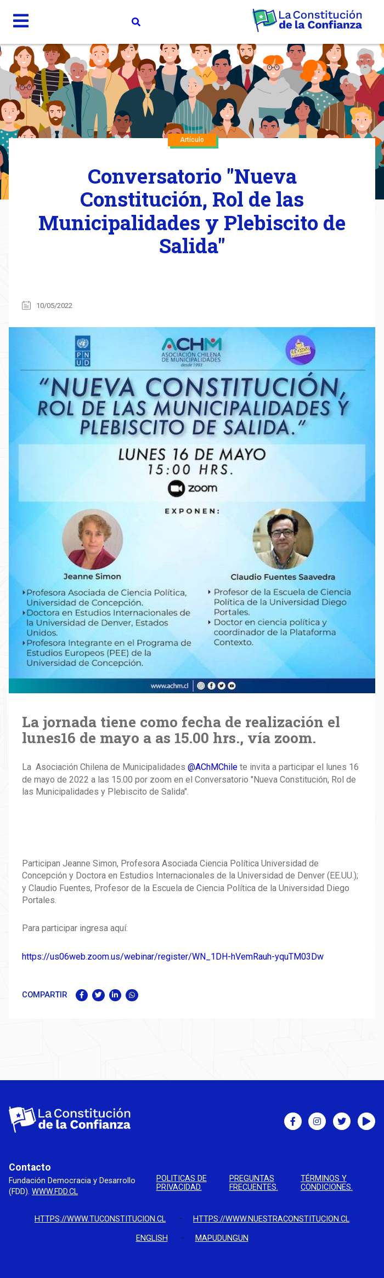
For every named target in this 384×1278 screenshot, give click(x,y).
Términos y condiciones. (327, 1183)
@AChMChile (213, 767)
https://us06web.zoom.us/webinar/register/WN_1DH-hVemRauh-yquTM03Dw (173, 956)
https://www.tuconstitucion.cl (100, 1219)
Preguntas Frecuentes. (253, 1183)
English (152, 1238)
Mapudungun (222, 1238)
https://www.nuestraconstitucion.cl (271, 1219)
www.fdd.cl (55, 1191)
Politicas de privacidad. (181, 1183)
